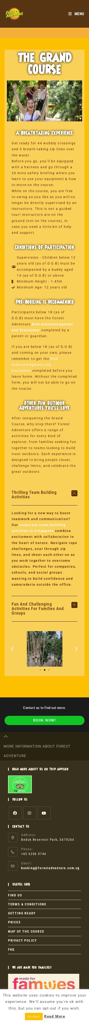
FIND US (15, 895)
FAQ (11, 949)
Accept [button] (34, 1016)
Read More (54, 1016)
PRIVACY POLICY (22, 940)
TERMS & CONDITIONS (27, 904)
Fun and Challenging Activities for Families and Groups (38, 609)
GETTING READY (22, 913)
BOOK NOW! (44, 720)
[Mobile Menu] (76, 14)
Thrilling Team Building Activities (34, 494)
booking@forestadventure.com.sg (50, 868)
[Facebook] (15, 812)
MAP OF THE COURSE (26, 931)
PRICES (14, 922)
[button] (45, 494)
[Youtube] (44, 812)
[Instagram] (29, 812)
